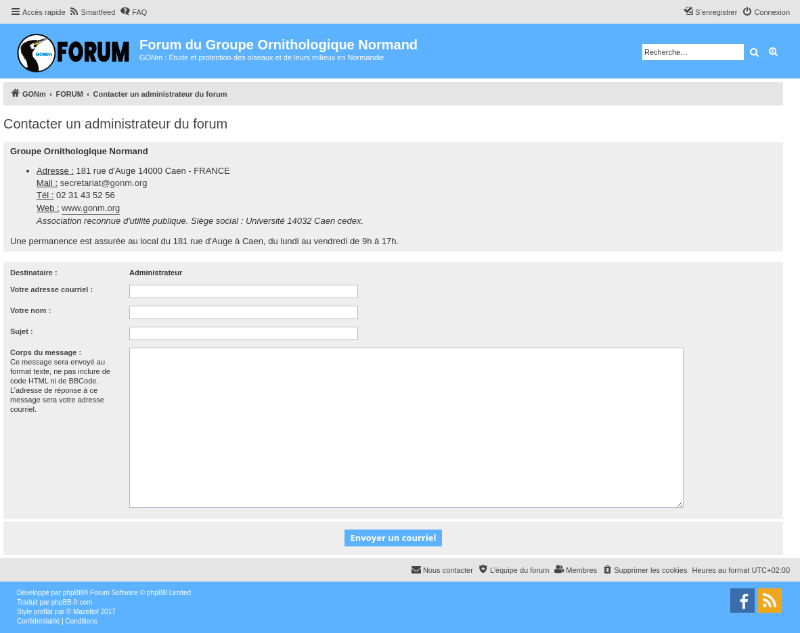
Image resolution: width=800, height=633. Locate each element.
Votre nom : (30, 310)
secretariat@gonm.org (104, 183)
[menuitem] (92, 12)
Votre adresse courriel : (51, 289)
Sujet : (21, 331)
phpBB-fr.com (72, 602)
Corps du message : (45, 352)
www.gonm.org (91, 208)
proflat (43, 611)
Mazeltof (86, 611)
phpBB (73, 592)
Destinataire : (34, 272)
